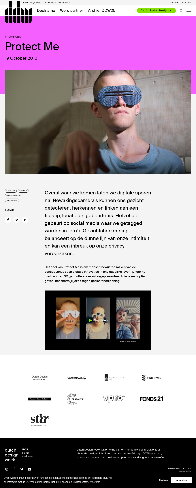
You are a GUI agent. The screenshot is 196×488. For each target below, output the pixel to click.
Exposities (10, 191)
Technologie (11, 200)
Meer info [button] (95, 482)
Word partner (71, 10)
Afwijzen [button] (163, 480)
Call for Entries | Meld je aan (156, 10)
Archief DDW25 (101, 10)
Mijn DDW (186, 3)
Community (13, 37)
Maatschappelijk (13, 195)
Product (23, 191)
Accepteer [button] (181, 480)
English (174, 3)
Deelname (46, 10)
